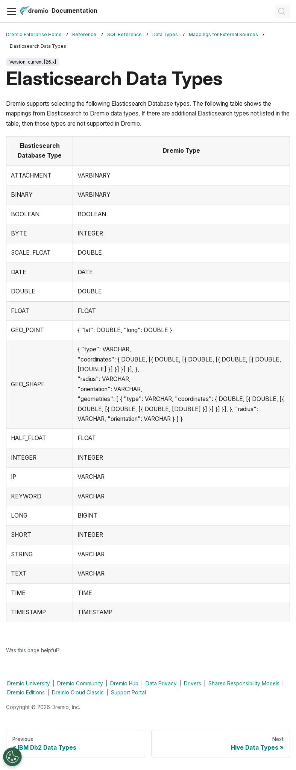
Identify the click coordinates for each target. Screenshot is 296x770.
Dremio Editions (26, 693)
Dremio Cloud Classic (78, 693)
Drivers (192, 683)
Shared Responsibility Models (243, 683)
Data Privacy (161, 683)
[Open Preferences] (12, 756)
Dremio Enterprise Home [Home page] (34, 34)
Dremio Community (80, 683)
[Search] (282, 11)
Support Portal (128, 693)
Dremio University (28, 683)
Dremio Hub (124, 683)
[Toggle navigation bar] (11, 11)
